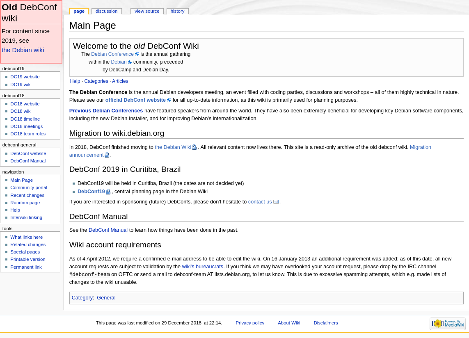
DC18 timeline (25, 118)
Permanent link (25, 267)
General (106, 298)
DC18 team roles (28, 133)
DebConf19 (91, 191)
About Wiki (289, 323)
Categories (96, 81)
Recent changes (27, 195)
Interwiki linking (26, 217)
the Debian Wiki (173, 147)
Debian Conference (112, 54)
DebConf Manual (108, 230)
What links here (26, 237)
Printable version (27, 259)
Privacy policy (250, 323)
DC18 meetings (26, 126)
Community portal (28, 187)
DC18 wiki (21, 111)
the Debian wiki (23, 49)
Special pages (25, 251)
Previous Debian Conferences (106, 111)
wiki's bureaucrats (202, 266)
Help (15, 210)
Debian (119, 62)
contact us (260, 202)
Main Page (21, 180)
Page (79, 11)
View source (147, 11)
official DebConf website (135, 100)
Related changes (28, 244)
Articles (120, 81)
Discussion (106, 11)
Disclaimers (326, 323)
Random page (25, 202)
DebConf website (28, 153)
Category (82, 298)
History (178, 11)
